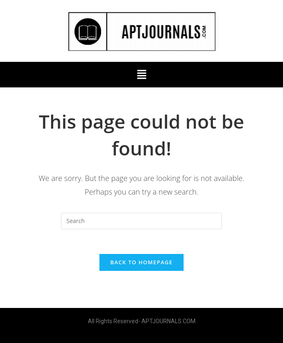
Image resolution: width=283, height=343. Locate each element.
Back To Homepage (141, 262)
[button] (141, 74)
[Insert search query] (141, 221)
